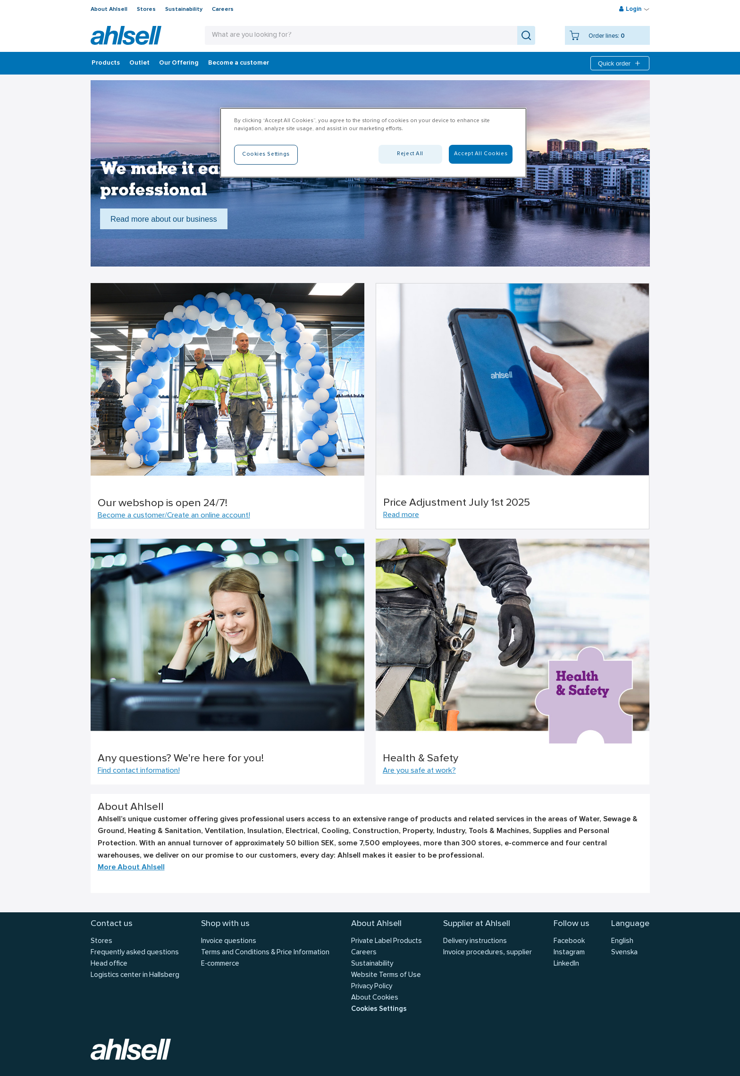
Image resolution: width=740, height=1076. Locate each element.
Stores (146, 9)
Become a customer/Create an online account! (174, 515)
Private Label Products (386, 941)
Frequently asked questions (135, 953)
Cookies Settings (379, 1009)
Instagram (569, 953)
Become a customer (238, 63)
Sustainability (183, 9)
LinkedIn (566, 964)
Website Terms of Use (386, 975)
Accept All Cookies (480, 153)
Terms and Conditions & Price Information (265, 953)
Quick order (620, 63)
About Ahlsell (109, 9)
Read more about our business (163, 219)
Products (106, 63)
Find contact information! (139, 770)
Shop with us (225, 923)
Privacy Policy (371, 987)
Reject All (410, 153)
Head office (109, 964)
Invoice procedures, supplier (487, 953)
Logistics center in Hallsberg (135, 975)
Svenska (624, 953)
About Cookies (374, 998)
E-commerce (220, 964)
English (622, 941)
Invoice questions (228, 941)
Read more (401, 515)
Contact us (112, 923)
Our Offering (179, 63)
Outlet (139, 63)
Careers (223, 9)
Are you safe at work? (419, 770)
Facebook (569, 941)
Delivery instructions (475, 941)
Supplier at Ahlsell (476, 923)
